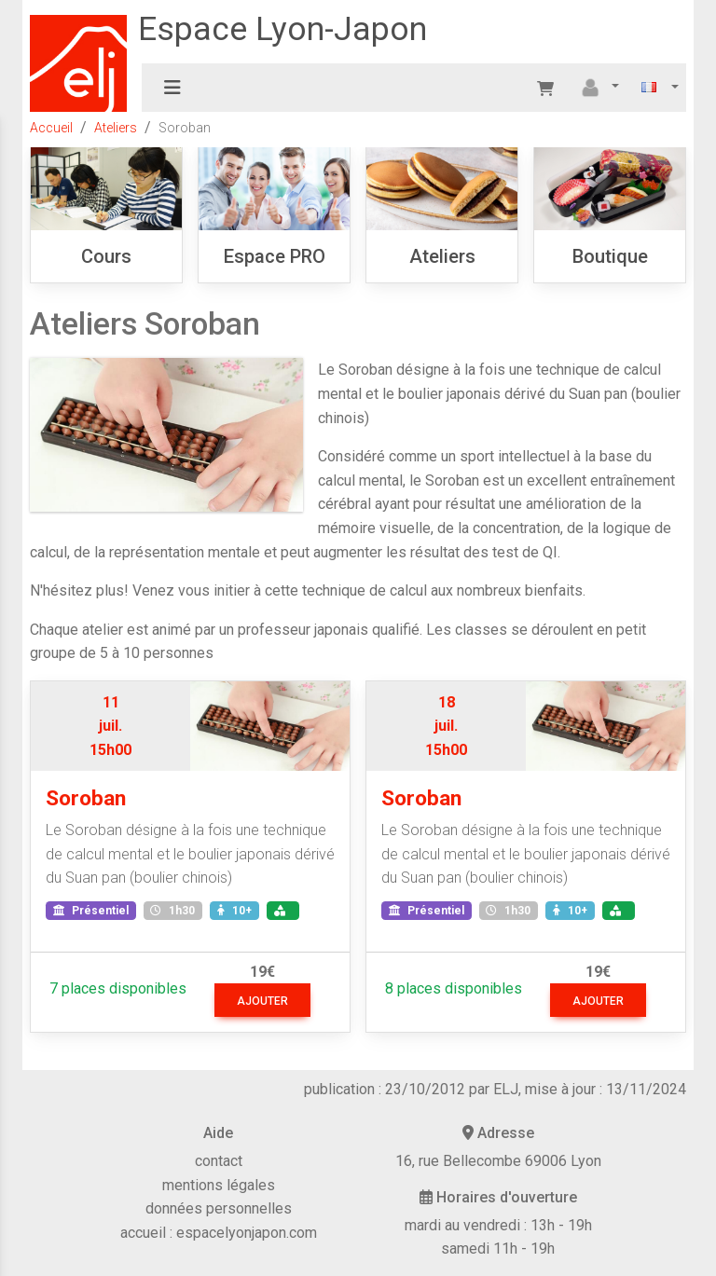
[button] (597, 87)
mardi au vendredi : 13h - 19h (498, 1225)
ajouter (262, 1001)
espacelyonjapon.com (246, 1233)
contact (218, 1161)
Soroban (86, 798)
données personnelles (218, 1208)
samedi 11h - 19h (498, 1248)
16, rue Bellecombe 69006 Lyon (498, 1161)
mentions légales (218, 1185)
